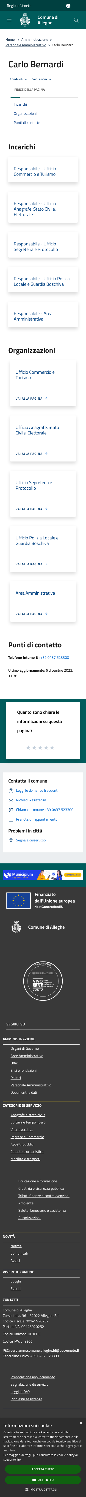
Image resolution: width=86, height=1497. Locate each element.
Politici (16, 1077)
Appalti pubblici (22, 1144)
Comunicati (19, 1253)
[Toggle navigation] (9, 19)
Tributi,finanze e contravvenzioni (43, 1195)
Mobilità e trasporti (25, 1159)
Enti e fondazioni (24, 1070)
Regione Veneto (19, 5)
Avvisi (15, 1260)
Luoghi (16, 1281)
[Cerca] (76, 20)
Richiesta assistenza (26, 1399)
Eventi (16, 1288)
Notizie (16, 1246)
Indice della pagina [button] (29, 89)
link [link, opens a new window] (19, 1459)
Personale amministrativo (26, 45)
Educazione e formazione (37, 1181)
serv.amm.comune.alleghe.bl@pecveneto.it (45, 1350)
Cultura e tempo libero (28, 1122)
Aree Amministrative (27, 1055)
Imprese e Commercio (27, 1137)
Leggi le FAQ (20, 1391)
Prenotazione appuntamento (33, 1377)
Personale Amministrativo (31, 1085)
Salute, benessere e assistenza (42, 1210)
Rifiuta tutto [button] (43, 1480)
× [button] (81, 1423)
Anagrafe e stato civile (28, 1115)
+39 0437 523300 (54, 657)
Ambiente (25, 1203)
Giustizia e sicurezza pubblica (41, 1188)
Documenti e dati (24, 1092)
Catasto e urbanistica (27, 1151)
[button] (43, 1489)
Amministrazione (34, 39)
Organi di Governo (25, 1048)
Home (10, 39)
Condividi (19, 79)
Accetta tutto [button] (42, 1469)
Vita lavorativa (22, 1129)
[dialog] (43, 1457)
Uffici (15, 1063)
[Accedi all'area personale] (68, 5)
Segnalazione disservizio (29, 1384)
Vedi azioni (42, 79)
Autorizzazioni (29, 1217)
